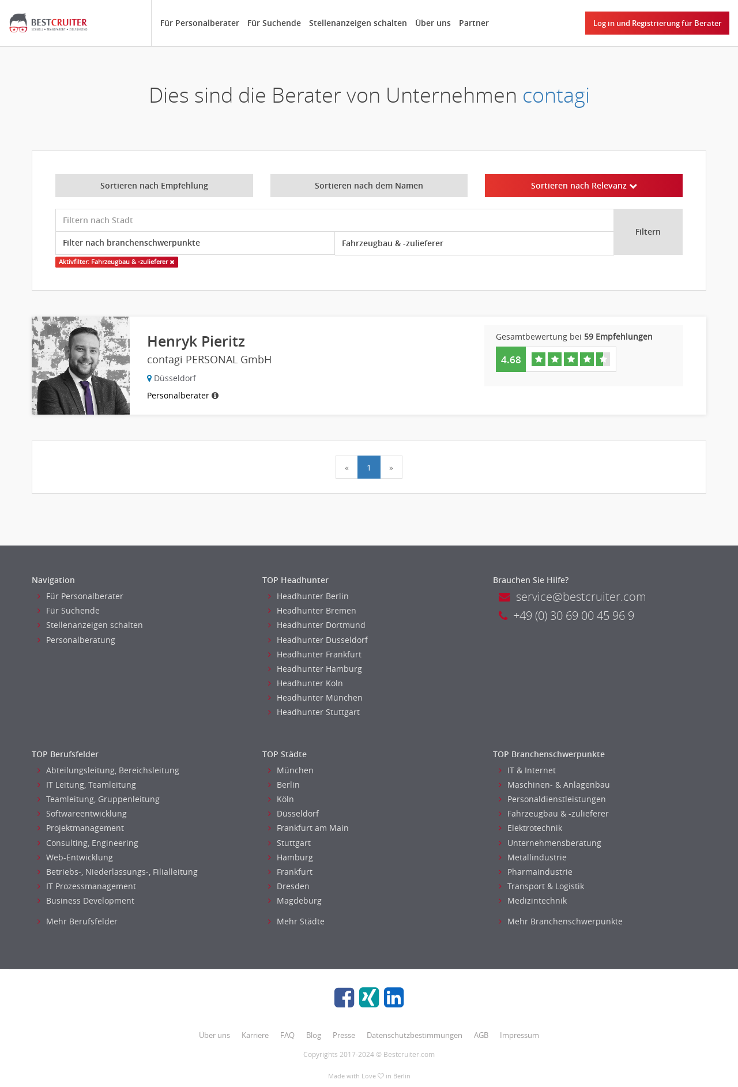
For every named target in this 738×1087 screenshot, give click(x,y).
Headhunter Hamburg (315, 668)
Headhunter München (315, 697)
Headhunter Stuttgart (314, 711)
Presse (344, 1035)
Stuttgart (289, 842)
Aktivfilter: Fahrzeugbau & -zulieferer (116, 262)
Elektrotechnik (530, 827)
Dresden (289, 886)
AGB (481, 1035)
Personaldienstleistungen (552, 798)
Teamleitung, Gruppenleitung (98, 798)
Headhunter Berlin (308, 595)
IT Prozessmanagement (86, 886)
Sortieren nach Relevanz (584, 185)
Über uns (433, 22)
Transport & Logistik (541, 886)
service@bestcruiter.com (572, 596)
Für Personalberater (199, 22)
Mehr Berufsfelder (77, 921)
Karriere (255, 1035)
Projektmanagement (80, 827)
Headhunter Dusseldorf (318, 639)
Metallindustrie (533, 857)
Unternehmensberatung (550, 842)
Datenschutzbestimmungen (414, 1035)
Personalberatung (76, 639)
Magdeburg (295, 900)
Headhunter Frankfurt (315, 654)
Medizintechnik (533, 900)
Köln (281, 798)
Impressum (519, 1035)
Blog (313, 1035)
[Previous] (347, 467)
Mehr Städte (296, 921)
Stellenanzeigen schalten (358, 22)
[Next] (391, 467)
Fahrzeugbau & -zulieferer (554, 813)
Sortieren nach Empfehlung (154, 185)
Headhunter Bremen (312, 610)
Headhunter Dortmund (317, 624)
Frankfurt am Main (308, 827)
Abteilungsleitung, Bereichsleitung (108, 770)
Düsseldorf (293, 813)
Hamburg (290, 857)
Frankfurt (290, 871)
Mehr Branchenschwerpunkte (561, 921)
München (291, 770)
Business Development (85, 900)
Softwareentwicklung (82, 813)
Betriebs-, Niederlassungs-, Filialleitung (117, 871)
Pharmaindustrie (536, 871)
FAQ (287, 1035)
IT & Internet (527, 770)
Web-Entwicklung (75, 857)
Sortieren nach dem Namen (369, 185)
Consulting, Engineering (87, 842)
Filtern (648, 231)
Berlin (284, 784)
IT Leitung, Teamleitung (86, 784)
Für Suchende (274, 22)
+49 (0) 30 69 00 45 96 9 (566, 615)
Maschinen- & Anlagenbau (554, 784)
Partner (474, 22)
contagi (556, 95)
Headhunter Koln (305, 683)
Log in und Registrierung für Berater (657, 23)
